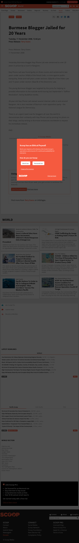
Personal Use (38, 163)
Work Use (25, 163)
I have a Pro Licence (27, 169)
